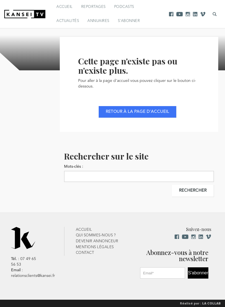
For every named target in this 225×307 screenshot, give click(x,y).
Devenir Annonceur (97, 241)
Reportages (93, 7)
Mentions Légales (95, 247)
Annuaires (98, 21)
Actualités (67, 21)
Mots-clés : (73, 167)
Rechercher (193, 191)
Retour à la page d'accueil (137, 112)
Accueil (64, 7)
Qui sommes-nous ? (96, 235)
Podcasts (124, 7)
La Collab (211, 303)
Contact (85, 253)
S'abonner (198, 272)
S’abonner (129, 21)
